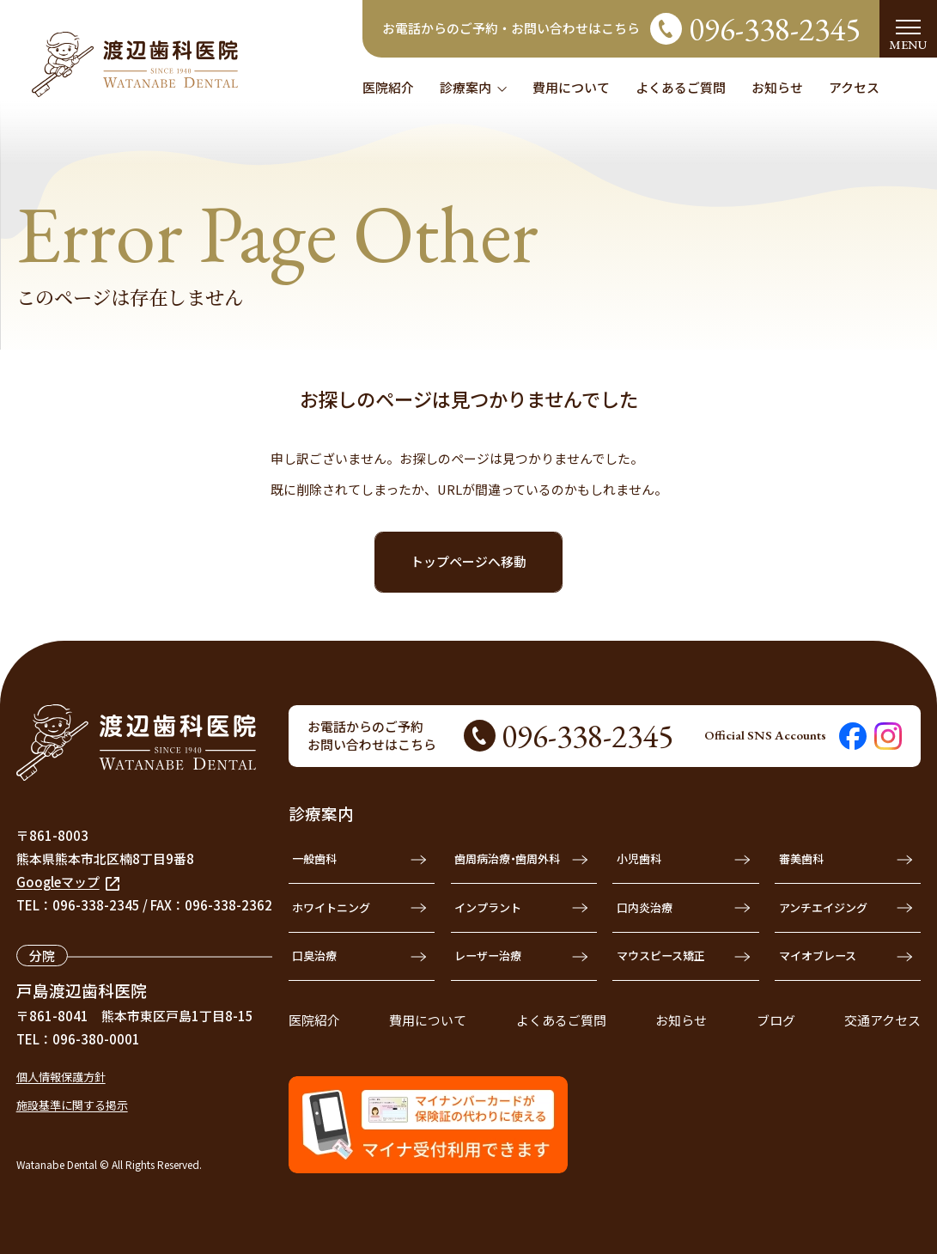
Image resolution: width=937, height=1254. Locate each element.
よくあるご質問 (561, 1020)
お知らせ (681, 1020)
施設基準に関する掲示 (72, 1105)
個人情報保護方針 (61, 1076)
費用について (427, 1020)
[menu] (908, 29)
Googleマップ (67, 882)
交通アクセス (882, 1020)
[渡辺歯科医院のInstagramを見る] (888, 736)
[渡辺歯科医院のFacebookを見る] (853, 736)
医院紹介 (314, 1020)
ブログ (776, 1020)
